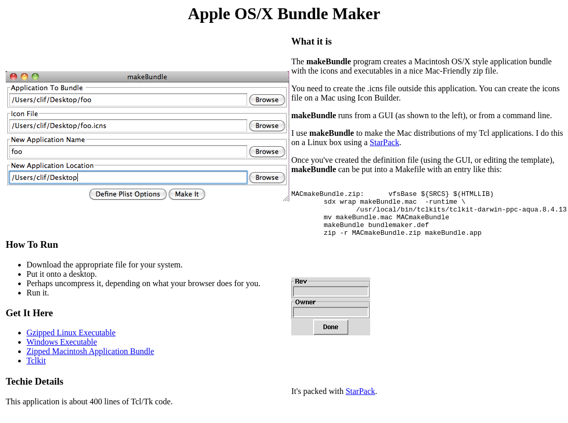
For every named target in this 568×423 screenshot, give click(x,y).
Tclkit (36, 371)
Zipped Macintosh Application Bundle (90, 362)
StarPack (384, 142)
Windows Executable (61, 352)
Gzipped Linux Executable (71, 343)
